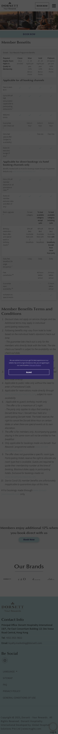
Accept (29, 372)
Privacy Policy (35, 365)
